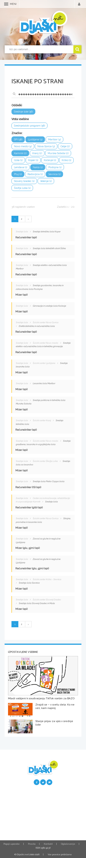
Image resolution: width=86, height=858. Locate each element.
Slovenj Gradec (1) (24, 181)
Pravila (32, 844)
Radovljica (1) (35, 174)
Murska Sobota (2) (58, 153)
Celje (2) (65, 146)
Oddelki (16, 105)
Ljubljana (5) (35, 139)
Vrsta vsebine (20, 119)
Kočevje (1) (50, 160)
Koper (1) (33, 160)
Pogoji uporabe (11, 844)
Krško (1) (66, 160)
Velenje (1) (46, 181)
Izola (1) (18, 160)
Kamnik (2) (20, 153)
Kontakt (48, 844)
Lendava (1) (20, 167)
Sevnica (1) (54, 174)
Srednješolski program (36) (29, 125)
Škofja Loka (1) (22, 188)
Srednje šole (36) (23, 111)
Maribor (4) (54, 139)
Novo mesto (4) (23, 146)
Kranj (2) (37, 153)
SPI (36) (18, 139)
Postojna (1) (54, 167)
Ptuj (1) (18, 174)
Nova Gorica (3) (46, 146)
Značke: (16, 133)
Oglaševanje (68, 844)
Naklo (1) (38, 167)
